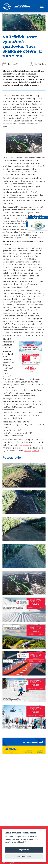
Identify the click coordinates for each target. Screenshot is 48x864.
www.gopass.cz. (26, 445)
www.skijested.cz (31, 451)
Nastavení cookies (24, 856)
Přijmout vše (24, 850)
